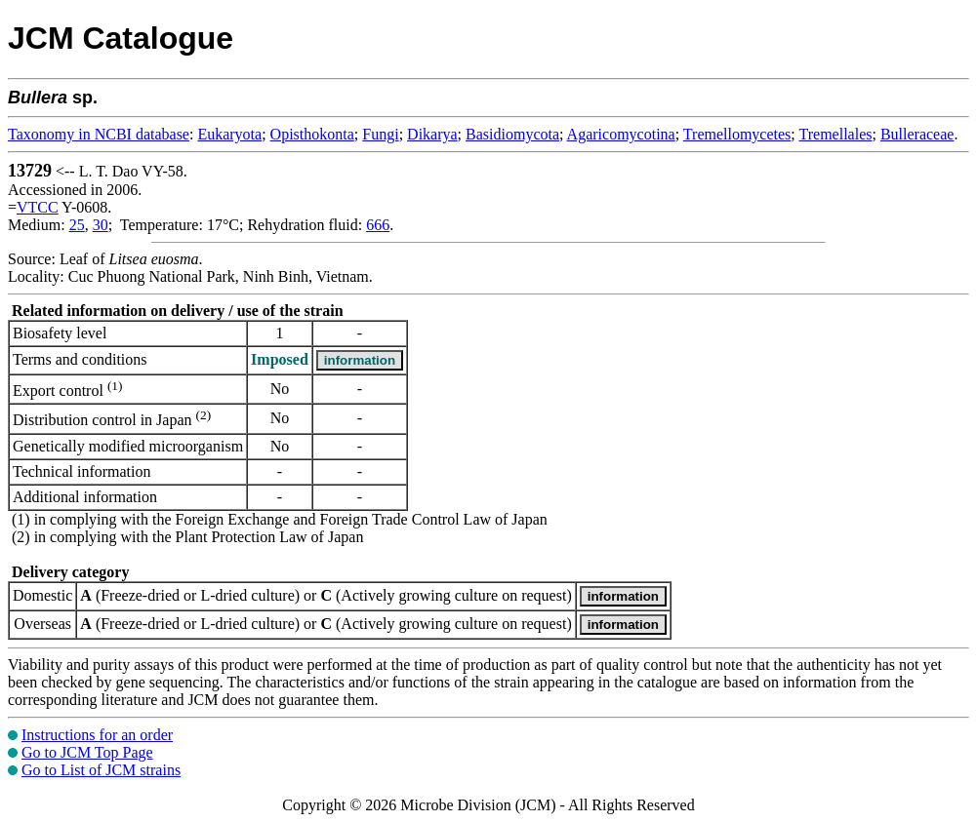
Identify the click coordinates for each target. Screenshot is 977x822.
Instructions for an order (97, 734)
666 (377, 224)
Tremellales (836, 134)
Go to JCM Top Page (87, 752)
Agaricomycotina (621, 134)
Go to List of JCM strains (101, 770)
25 (77, 224)
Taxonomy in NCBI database (98, 134)
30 (100, 224)
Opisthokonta (312, 134)
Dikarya (432, 134)
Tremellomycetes (737, 134)
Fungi (380, 134)
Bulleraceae (917, 134)
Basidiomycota (512, 134)
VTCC (38, 207)
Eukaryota (229, 134)
